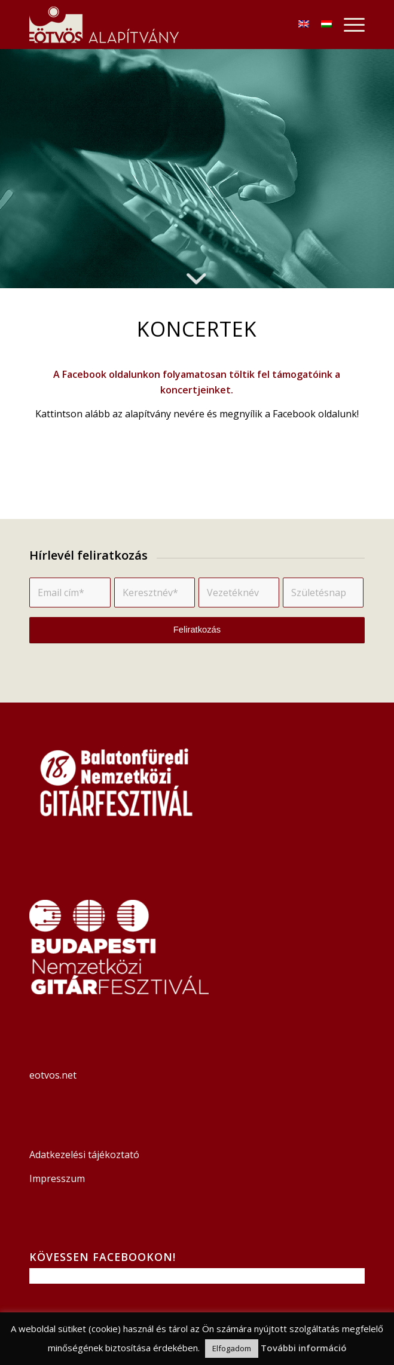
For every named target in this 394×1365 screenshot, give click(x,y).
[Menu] (348, 24)
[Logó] (163, 24)
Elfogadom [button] (231, 1348)
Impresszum (57, 1178)
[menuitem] (348, 24)
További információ (304, 1348)
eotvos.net (54, 1075)
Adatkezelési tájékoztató (84, 1154)
